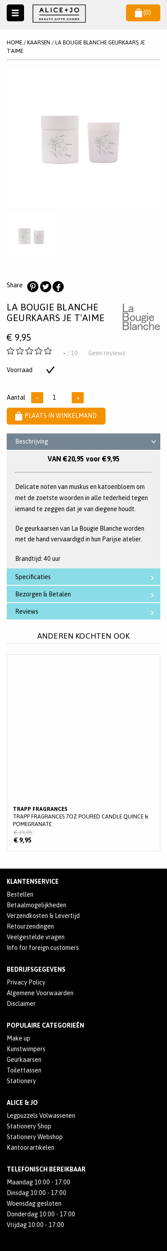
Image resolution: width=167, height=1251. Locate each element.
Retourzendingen (30, 926)
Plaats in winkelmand (56, 416)
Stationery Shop (29, 1126)
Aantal (16, 397)
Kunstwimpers (26, 1048)
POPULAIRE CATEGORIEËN (45, 1025)
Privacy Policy (26, 982)
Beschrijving (87, 443)
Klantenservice (33, 881)
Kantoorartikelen (30, 1147)
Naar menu (15, 13)
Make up (18, 1038)
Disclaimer (21, 1003)
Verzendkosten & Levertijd (43, 915)
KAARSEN (38, 42)
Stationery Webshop (35, 1136)
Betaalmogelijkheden (36, 905)
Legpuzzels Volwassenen (41, 1115)
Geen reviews (106, 353)
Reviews (86, 612)
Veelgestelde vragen (36, 937)
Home (14, 42)
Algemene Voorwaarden (40, 993)
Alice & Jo (22, 1102)
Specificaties (86, 577)
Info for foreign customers (43, 947)
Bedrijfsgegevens (36, 969)
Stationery (21, 1080)
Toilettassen (24, 1070)
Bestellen (20, 894)
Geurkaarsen (24, 1059)
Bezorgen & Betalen (86, 594)
